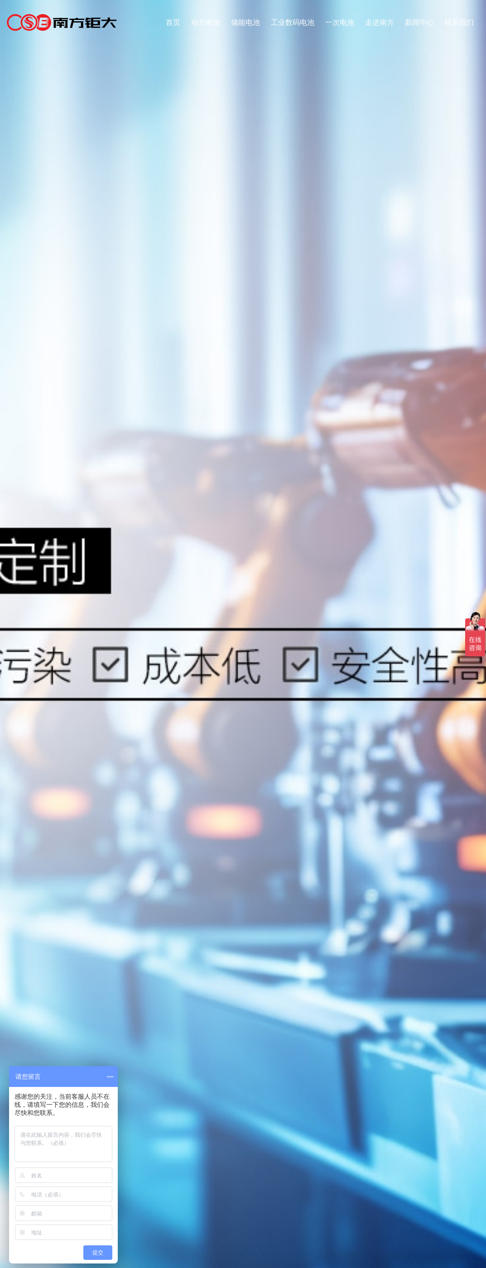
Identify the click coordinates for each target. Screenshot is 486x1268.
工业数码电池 (292, 22)
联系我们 (459, 22)
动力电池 (205, 22)
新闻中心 (419, 22)
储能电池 (245, 22)
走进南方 (379, 22)
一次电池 (339, 22)
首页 (173, 22)
